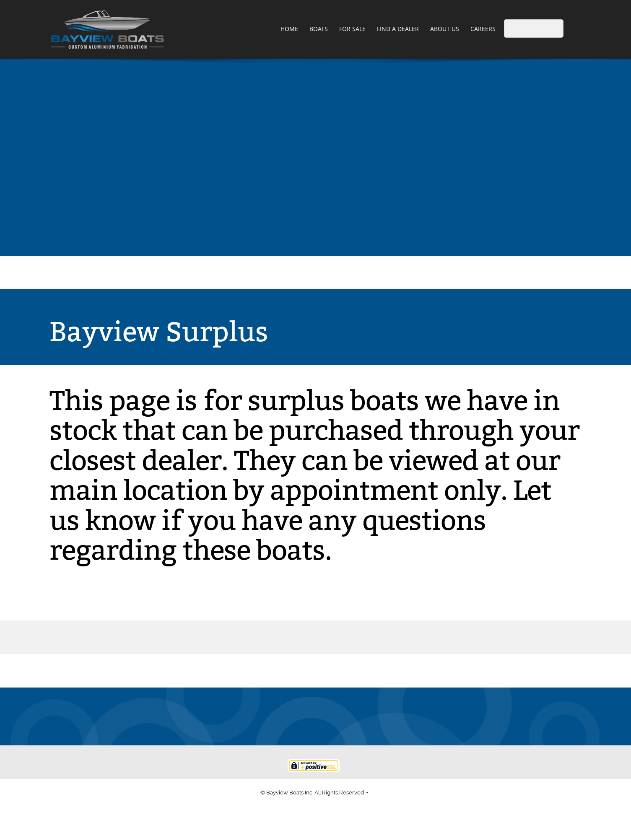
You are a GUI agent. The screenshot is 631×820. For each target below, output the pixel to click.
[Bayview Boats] (107, 29)
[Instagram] (356, 716)
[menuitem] (289, 29)
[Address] (316, 716)
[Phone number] (275, 716)
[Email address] (296, 716)
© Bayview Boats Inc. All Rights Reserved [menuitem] (312, 792)
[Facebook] (336, 716)
